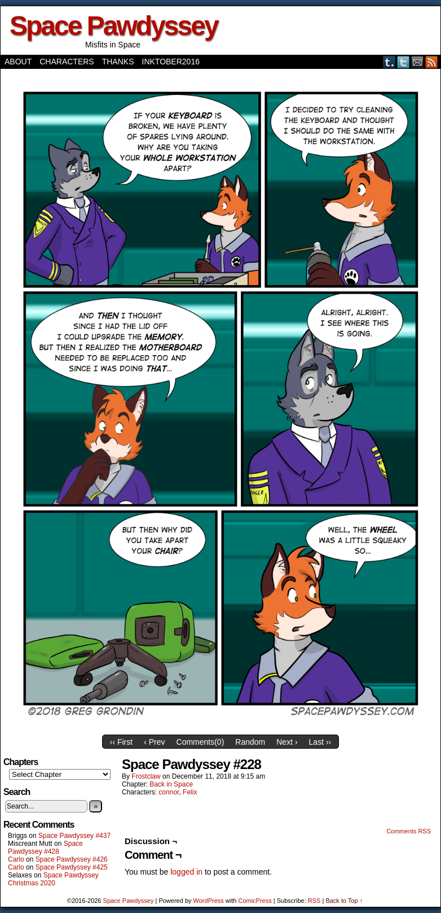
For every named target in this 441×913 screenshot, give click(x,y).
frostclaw (145, 776)
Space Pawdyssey (114, 26)
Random (250, 741)
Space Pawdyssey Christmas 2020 (53, 879)
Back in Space (171, 784)
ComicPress (254, 900)
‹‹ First (121, 741)
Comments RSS (408, 831)
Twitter (403, 62)
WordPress (208, 900)
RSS (432, 62)
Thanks (118, 61)
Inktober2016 (171, 61)
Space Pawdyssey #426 (72, 859)
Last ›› (320, 741)
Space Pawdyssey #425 (72, 867)
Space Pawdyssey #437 (74, 836)
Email (418, 62)
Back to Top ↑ (344, 900)
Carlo (16, 859)
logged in (186, 871)
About (18, 61)
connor (168, 792)
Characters (66, 61)
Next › (286, 741)
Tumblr (389, 62)
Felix (190, 792)
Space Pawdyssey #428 (45, 847)
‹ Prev (154, 741)
